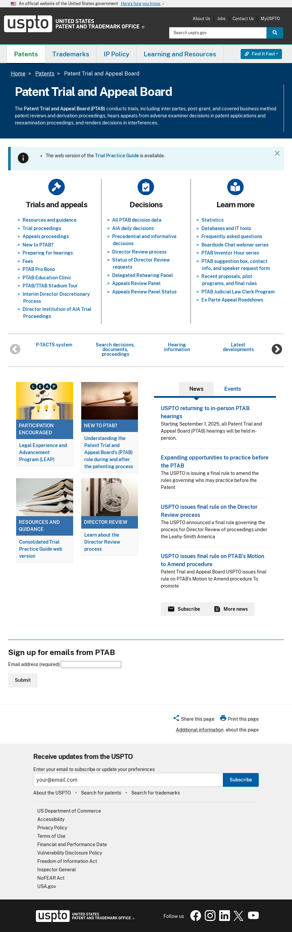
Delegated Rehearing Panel (142, 275)
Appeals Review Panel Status (144, 291)
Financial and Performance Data (72, 844)
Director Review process (139, 252)
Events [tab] (232, 389)
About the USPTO (52, 793)
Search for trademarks (155, 793)
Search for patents (101, 793)
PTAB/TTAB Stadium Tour (50, 285)
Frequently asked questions (231, 236)
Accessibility (50, 819)
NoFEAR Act (50, 878)
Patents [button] (26, 54)
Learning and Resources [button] (180, 54)
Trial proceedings (41, 228)
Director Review (105, 522)
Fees (27, 261)
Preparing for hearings (47, 253)
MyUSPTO (270, 18)
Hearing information (177, 347)
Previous (15, 350)
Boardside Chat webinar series (235, 245)
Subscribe (241, 779)
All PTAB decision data (136, 220)
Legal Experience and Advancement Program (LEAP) (43, 452)
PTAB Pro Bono (38, 269)
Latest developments (238, 347)
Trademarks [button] (70, 54)
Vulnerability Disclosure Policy (69, 853)
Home (18, 73)
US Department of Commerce (69, 811)
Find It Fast (260, 53)
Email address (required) (64, 664)
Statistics (212, 220)
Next (277, 350)
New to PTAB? (37, 245)
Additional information (200, 729)
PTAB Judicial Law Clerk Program (238, 291)
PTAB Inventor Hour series (230, 253)
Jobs (221, 18)
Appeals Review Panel (136, 283)
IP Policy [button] (116, 54)
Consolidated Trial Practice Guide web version (40, 549)
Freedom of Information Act (67, 861)
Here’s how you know (143, 4)
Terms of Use (51, 836)
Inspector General (56, 869)
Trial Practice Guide (117, 155)
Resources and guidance (49, 220)
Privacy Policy (52, 827)
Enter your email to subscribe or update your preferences (94, 769)
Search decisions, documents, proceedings (115, 349)
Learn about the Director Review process (102, 542)
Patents (44, 73)
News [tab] (196, 389)
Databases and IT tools (226, 228)
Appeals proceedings (45, 236)
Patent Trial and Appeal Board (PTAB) (64, 108)
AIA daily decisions (133, 228)
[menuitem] (26, 54)
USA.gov (46, 886)
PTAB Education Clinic (46, 277)
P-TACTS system (54, 344)
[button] (193, 720)
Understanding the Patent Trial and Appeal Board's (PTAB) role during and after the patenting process (108, 452)
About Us (201, 18)
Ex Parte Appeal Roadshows (232, 300)
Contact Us (243, 18)
